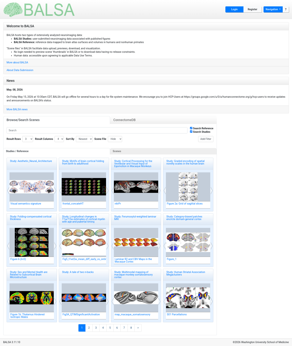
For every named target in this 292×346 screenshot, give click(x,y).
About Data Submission (20, 70)
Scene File (100, 138)
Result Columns (44, 138)
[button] (8, 190)
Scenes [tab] (117, 151)
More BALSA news (17, 109)
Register (252, 9)
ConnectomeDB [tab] (124, 120)
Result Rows (14, 138)
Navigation (272, 9)
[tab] (56, 151)
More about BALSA (17, 62)
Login (234, 9)
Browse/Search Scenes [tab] (23, 120)
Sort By (70, 138)
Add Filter (205, 138)
